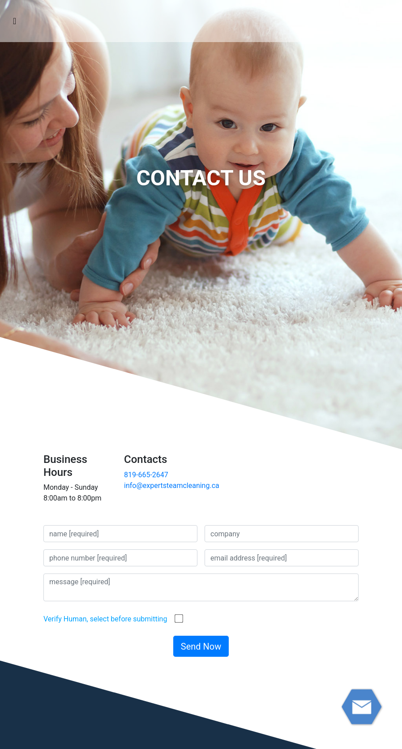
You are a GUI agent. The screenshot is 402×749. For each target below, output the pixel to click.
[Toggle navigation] (14, 21)
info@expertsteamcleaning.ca (171, 485)
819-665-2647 (146, 475)
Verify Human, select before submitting (105, 619)
